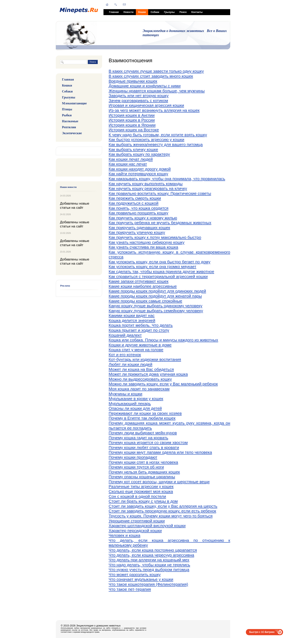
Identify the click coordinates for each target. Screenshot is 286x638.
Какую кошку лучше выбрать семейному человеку (156, 310)
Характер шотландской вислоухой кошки (147, 525)
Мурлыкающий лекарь (130, 403)
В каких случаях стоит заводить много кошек (151, 76)
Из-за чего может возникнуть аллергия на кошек (154, 110)
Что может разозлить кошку (135, 574)
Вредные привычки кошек (133, 81)
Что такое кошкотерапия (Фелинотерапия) (148, 584)
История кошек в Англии (132, 115)
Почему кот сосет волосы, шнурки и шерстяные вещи (159, 481)
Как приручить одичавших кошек (139, 227)
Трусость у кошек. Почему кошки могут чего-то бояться (161, 516)
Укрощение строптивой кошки (137, 521)
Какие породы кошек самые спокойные (145, 301)
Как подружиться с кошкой (133, 203)
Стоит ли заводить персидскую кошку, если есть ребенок (162, 511)
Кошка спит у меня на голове (136, 349)
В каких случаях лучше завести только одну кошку (156, 71)
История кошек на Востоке (134, 129)
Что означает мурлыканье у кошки (141, 579)
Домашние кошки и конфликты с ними (145, 86)
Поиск (182, 12)
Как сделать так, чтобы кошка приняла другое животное (161, 271)
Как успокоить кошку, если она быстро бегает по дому (159, 261)
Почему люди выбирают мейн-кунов (143, 432)
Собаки (155, 12)
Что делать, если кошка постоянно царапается (153, 550)
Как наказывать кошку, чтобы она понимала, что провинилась (167, 178)
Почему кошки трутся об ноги (136, 467)
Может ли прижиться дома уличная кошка (148, 374)
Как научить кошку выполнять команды (146, 183)
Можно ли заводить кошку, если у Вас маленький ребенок (163, 384)
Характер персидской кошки (135, 530)
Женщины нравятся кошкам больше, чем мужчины (157, 90)
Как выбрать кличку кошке (133, 149)
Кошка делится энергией (132, 320)
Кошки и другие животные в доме (140, 345)
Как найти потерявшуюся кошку (138, 173)
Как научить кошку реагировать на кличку (148, 188)
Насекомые (70, 121)
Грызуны (169, 12)
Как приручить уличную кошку (137, 232)
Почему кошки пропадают (133, 457)
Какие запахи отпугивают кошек (138, 281)
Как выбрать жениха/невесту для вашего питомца (156, 144)
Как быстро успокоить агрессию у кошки (146, 139)
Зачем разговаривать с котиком (138, 100)
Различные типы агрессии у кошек (141, 486)
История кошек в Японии (132, 125)
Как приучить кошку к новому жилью (143, 218)
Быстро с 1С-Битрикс (262, 632)
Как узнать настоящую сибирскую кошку (147, 242)
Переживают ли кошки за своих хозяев (145, 413)
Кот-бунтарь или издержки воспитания (145, 359)
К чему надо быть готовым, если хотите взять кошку (158, 134)
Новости (128, 12)
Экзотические (72, 133)
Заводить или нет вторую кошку (139, 95)
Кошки (142, 12)
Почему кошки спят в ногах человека (143, 462)
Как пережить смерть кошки (135, 198)
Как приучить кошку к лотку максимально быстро (155, 237)
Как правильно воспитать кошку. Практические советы (160, 193)
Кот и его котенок (125, 354)
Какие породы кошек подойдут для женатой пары (155, 296)
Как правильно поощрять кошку (138, 213)
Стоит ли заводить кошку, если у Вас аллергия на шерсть (163, 506)
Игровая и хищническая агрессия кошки (146, 105)
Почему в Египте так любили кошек (142, 418)
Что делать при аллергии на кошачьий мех (149, 559)
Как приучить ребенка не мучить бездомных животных (160, 222)
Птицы (67, 109)
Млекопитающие (74, 103)
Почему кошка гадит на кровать (138, 437)
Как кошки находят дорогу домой (140, 169)
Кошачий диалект (125, 335)
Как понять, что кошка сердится (138, 208)
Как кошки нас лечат (128, 164)
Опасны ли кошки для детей (135, 408)
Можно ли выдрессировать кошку (140, 379)
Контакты (197, 12)
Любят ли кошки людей (130, 364)
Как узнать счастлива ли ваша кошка (143, 247)
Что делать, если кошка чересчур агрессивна (151, 555)
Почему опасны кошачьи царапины (142, 476)
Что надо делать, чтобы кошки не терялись (149, 564)
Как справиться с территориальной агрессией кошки (158, 276)
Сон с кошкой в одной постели (137, 496)
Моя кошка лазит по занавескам (139, 388)
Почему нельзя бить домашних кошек (144, 472)
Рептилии (69, 127)
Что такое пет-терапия (130, 589)
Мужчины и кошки (125, 393)
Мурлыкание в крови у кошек (136, 398)
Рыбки (67, 115)
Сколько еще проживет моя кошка (141, 491)
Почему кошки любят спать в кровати (144, 447)
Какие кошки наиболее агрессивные (143, 286)
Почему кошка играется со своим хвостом (148, 442)
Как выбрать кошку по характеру (139, 154)
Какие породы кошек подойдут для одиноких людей (157, 291)
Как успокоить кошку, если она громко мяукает (152, 266)
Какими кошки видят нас (132, 315)
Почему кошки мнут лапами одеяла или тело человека (160, 452)
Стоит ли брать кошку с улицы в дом (143, 501)
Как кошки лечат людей (131, 159)
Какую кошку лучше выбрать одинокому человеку (155, 305)
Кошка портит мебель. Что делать (141, 325)
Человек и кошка (124, 535)
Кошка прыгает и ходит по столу (139, 330)
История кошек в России (132, 120)
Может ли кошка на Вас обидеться (141, 369)
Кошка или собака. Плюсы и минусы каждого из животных (163, 340)
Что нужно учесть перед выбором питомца (149, 569)
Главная (114, 12)
